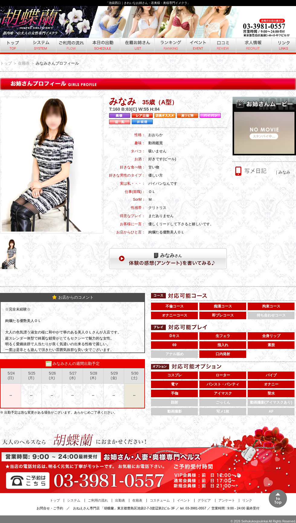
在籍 (137, 46)
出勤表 (120, 500)
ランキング (170, 46)
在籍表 (24, 63)
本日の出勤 (103, 46)
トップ (12, 46)
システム (40, 46)
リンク (283, 46)
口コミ (223, 46)
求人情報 (253, 46)
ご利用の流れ (71, 46)
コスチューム (160, 500)
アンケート (226, 500)
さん (168, 255)
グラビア (204, 500)
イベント (198, 46)
